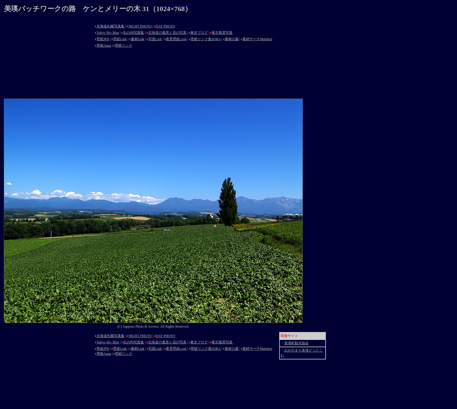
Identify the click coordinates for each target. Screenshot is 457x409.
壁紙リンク (123, 45)
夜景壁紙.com (176, 39)
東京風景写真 (222, 33)
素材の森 (232, 39)
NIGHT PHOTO (140, 26)
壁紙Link (120, 39)
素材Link (138, 39)
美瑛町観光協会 (296, 343)
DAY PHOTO (165, 26)
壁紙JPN (102, 39)
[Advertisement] (48, 58)
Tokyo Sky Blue (107, 33)
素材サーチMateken (257, 39)
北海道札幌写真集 (110, 26)
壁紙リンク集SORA (206, 39)
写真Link (155, 39)
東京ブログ (199, 33)
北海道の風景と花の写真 (167, 33)
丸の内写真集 (133, 33)
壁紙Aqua (103, 45)
